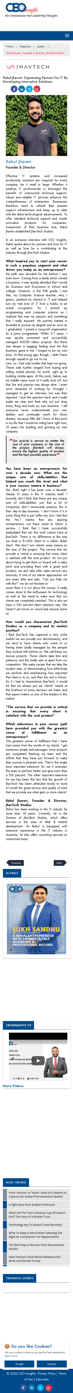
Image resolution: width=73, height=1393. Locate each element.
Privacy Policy (47, 1373)
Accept (19, 1364)
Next (59, 863)
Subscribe (42, 1379)
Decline (51, 1364)
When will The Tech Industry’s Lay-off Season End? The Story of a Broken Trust (37, 1214)
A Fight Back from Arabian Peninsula (32, 1204)
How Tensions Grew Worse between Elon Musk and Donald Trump (35, 1259)
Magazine (25, 46)
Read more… (11, 1356)
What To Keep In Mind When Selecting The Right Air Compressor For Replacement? (35, 1235)
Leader (41, 46)
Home (9, 46)
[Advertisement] (34, 850)
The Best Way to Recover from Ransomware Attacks (36, 1247)
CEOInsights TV (18, 1025)
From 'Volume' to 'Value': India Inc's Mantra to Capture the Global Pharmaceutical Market (38, 1194)
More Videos (13, 1086)
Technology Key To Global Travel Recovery (35, 1225)
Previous (16, 863)
